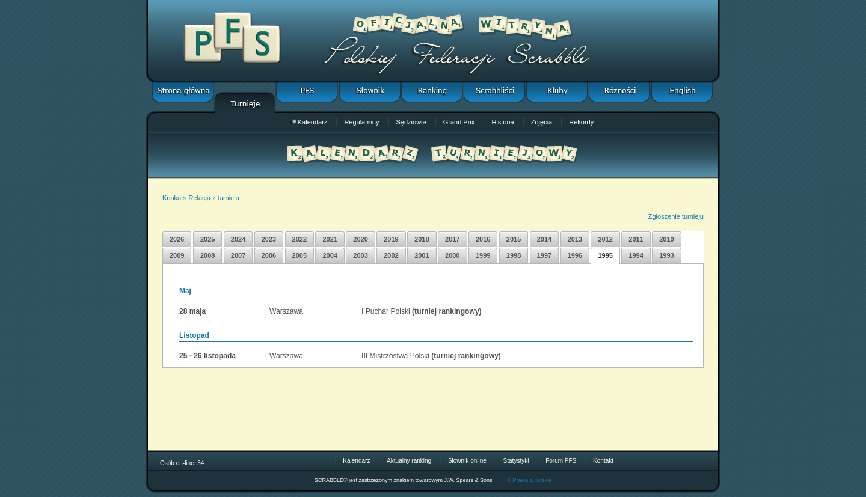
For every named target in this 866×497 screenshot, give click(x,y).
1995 (605, 255)
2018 (421, 239)
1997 (544, 255)
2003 (360, 255)
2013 (575, 239)
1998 (513, 255)
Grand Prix (459, 122)
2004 (329, 255)
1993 (666, 255)
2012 (605, 239)
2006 (269, 255)
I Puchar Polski (385, 311)
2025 (207, 239)
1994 (635, 255)
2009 (177, 255)
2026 (177, 239)
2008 (207, 255)
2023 (269, 239)
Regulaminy (361, 122)
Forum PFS (560, 460)
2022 (299, 239)
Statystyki (516, 460)
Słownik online (467, 460)
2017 (452, 239)
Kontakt (603, 460)
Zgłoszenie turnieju (676, 216)
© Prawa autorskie (529, 480)
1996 (575, 255)
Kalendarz (309, 122)
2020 (360, 239)
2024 (238, 239)
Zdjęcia (541, 122)
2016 (483, 239)
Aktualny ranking (409, 460)
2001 (421, 255)
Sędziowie (411, 122)
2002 (391, 255)
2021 (329, 239)
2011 (635, 239)
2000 (452, 255)
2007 (238, 255)
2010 (666, 239)
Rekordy (581, 122)
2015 (513, 239)
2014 (544, 239)
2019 (391, 239)
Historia (502, 122)
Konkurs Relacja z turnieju (200, 197)
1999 (483, 255)
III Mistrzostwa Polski (395, 356)
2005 (299, 255)
